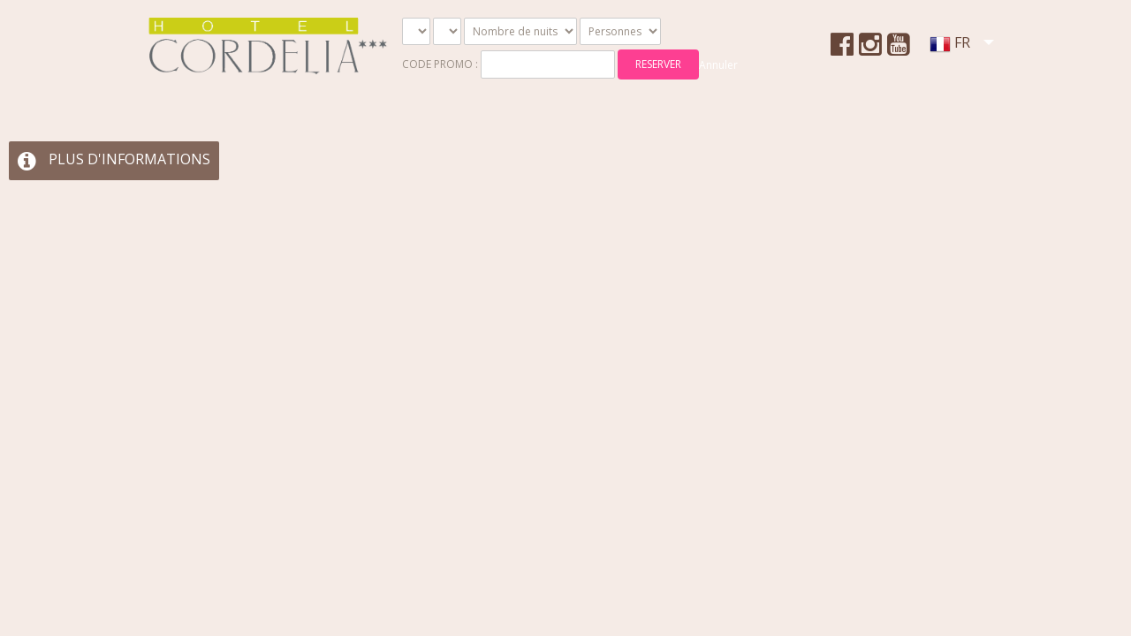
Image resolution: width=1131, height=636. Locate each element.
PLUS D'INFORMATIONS (114, 159)
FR (949, 48)
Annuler (718, 64)
